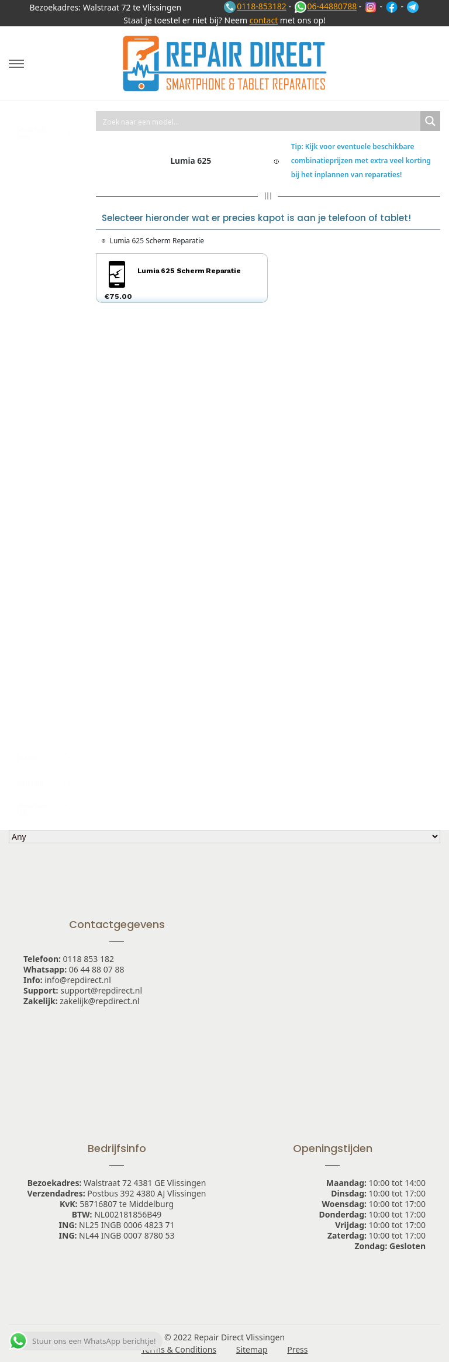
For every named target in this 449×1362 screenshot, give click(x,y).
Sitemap (252, 1349)
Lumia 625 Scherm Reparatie (157, 241)
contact (264, 20)
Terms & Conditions (179, 1349)
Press (297, 1349)
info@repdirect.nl (77, 979)
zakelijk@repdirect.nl (99, 1000)
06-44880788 (325, 6)
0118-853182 (254, 6)
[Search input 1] (258, 121)
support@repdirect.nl (101, 990)
